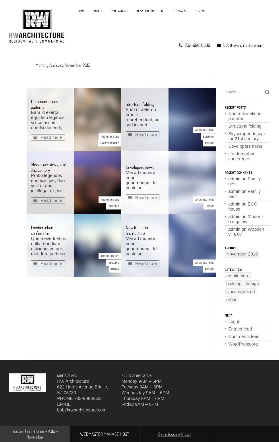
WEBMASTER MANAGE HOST (104, 434)
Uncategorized (109, 143)
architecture (110, 136)
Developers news (245, 146)
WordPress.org (243, 344)
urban (210, 206)
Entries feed (240, 329)
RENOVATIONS (119, 11)
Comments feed (244, 336)
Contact (201, 11)
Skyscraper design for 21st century (246, 136)
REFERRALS (179, 11)
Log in (234, 321)
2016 (51, 431)
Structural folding (245, 126)
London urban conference (242, 156)
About (97, 11)
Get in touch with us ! (174, 434)
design (209, 143)
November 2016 (242, 254)
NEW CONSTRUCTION (150, 11)
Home (39, 431)
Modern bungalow (245, 219)
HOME (81, 11)
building (208, 136)
